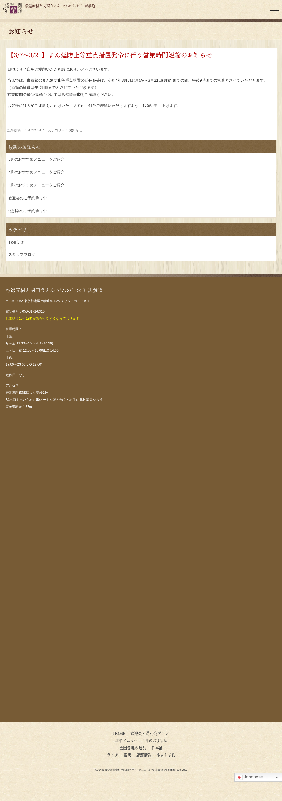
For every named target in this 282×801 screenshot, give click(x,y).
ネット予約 (165, 755)
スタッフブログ (21, 254)
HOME (119, 733)
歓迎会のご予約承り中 (27, 198)
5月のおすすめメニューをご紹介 (36, 159)
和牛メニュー (126, 740)
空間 (127, 755)
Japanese (249, 777)
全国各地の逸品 (132, 747)
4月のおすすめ (157, 740)
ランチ (112, 755)
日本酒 (157, 747)
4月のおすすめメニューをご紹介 (36, 172)
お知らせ (75, 130)
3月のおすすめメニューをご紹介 (36, 185)
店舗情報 (71, 94)
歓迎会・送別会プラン (149, 733)
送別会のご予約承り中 (27, 211)
